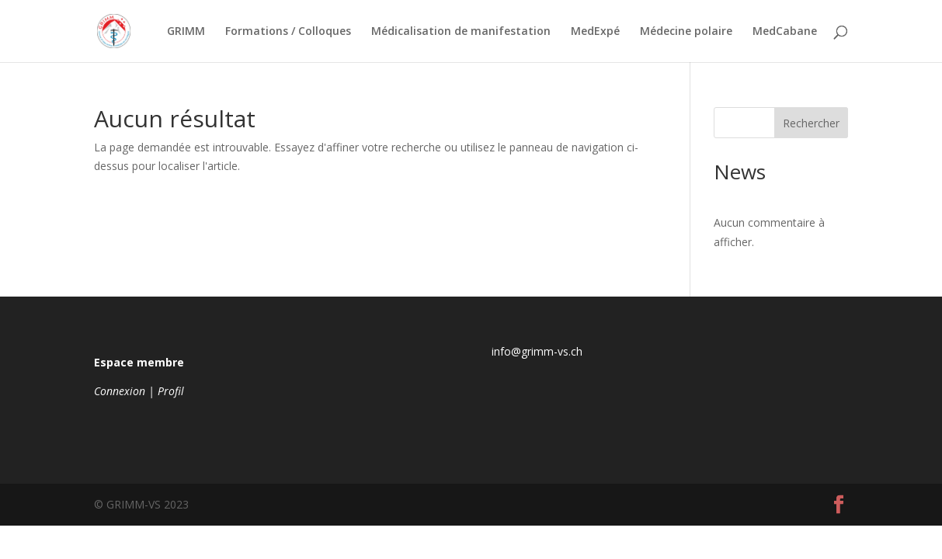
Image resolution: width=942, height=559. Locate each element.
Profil (171, 391)
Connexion (119, 391)
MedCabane (785, 32)
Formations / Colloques (288, 32)
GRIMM (186, 32)
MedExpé (595, 32)
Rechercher (811, 123)
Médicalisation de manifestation (461, 32)
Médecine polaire (686, 32)
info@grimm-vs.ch (537, 351)
